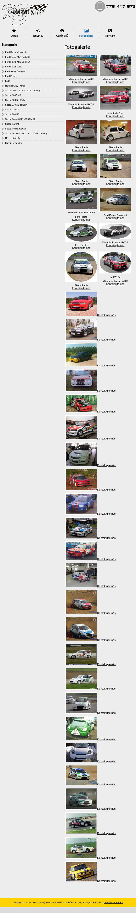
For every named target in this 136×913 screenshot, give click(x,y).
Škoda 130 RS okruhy (16, 105)
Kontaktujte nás (81, 82)
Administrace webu (114, 902)
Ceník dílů (62, 36)
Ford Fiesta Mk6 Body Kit (17, 57)
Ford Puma (10, 76)
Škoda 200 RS (12, 114)
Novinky (38, 36)
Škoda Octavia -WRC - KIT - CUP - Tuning (26, 133)
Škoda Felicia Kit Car (15, 128)
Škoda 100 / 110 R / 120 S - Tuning (22, 90)
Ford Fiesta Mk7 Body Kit (17, 62)
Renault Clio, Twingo (15, 85)
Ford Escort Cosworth (16, 52)
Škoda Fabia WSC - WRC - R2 (20, 119)
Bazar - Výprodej (13, 143)
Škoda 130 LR (12, 109)
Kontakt (110, 36)
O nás (14, 36)
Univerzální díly (12, 138)
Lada (7, 81)
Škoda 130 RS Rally (15, 100)
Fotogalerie (86, 36)
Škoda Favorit (12, 124)
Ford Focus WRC (13, 66)
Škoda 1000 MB (13, 95)
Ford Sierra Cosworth (15, 71)
